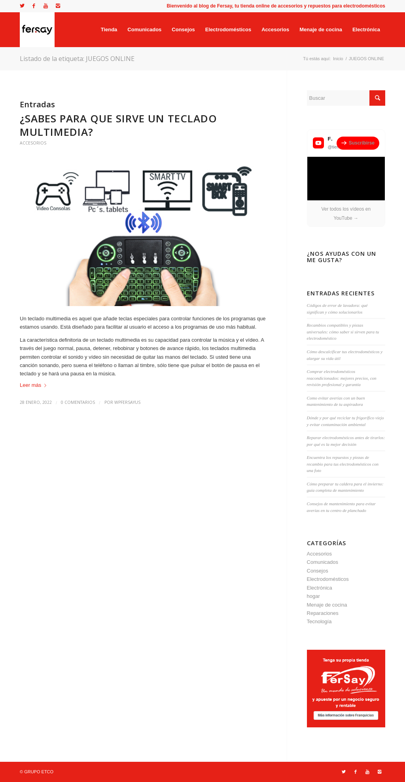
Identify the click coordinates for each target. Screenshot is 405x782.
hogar (313, 596)
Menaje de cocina (327, 605)
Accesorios (33, 143)
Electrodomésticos (328, 579)
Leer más (34, 385)
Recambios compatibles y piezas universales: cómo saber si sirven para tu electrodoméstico (343, 332)
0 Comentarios (78, 402)
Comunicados (323, 562)
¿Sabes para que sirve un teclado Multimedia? (118, 125)
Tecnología (319, 621)
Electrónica (319, 588)
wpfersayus (127, 402)
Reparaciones (323, 613)
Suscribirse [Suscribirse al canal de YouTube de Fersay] (358, 143)
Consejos (317, 571)
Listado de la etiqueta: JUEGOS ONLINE (77, 58)
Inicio (338, 58)
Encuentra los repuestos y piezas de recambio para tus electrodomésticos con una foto (343, 464)
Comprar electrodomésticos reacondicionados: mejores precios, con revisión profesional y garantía (342, 378)
